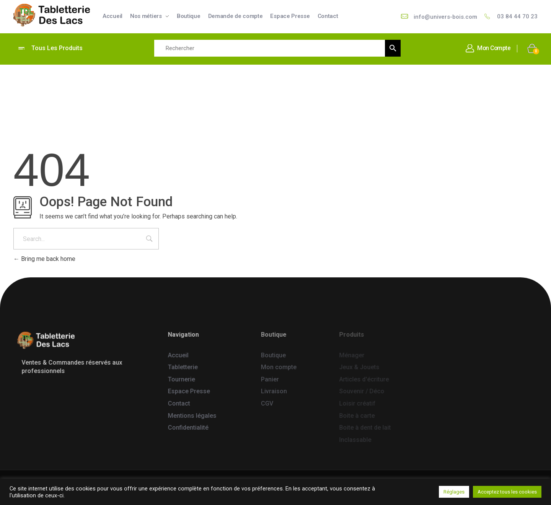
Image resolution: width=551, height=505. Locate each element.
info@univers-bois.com (446, 17)
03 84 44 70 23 (517, 16)
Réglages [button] (454, 492)
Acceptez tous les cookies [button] (507, 492)
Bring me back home (44, 258)
